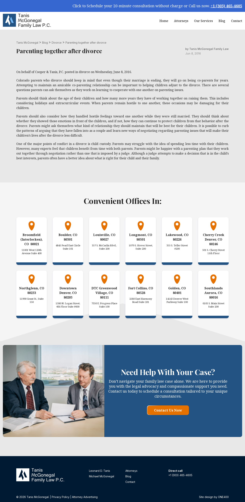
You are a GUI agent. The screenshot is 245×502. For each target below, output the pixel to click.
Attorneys (181, 21)
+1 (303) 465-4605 (226, 5)
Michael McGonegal (101, 476)
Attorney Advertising (85, 497)
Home (163, 21)
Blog (222, 21)
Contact (236, 21)
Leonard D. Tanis (99, 470)
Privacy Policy (60, 497)
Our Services (203, 21)
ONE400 (223, 497)
